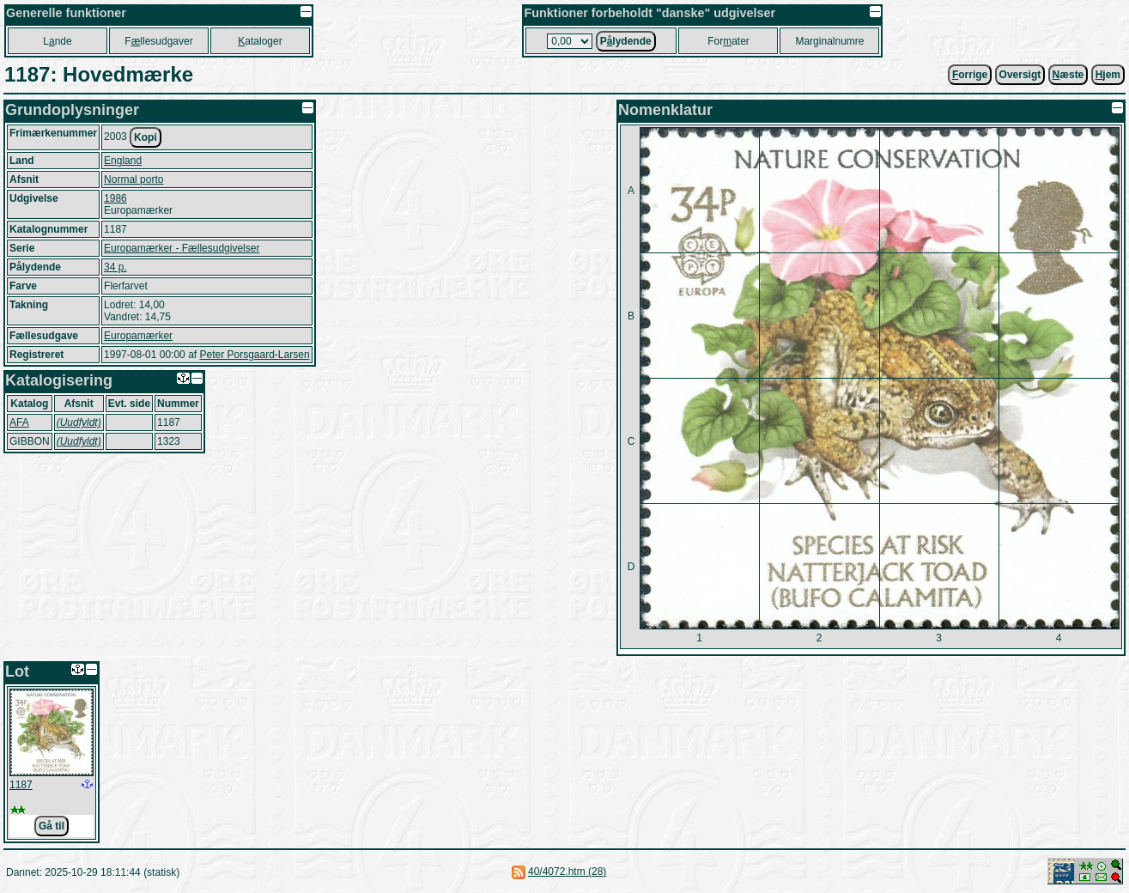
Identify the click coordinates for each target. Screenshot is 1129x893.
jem (1108, 75)
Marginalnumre (829, 41)
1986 (115, 198)
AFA (19, 422)
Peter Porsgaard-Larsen (254, 355)
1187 (21, 785)
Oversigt (1020, 75)
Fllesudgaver (158, 41)
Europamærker (138, 336)
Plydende (626, 41)
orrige (969, 75)
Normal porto (133, 179)
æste (1068, 75)
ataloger (260, 41)
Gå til (51, 826)
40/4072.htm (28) (567, 872)
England (123, 161)
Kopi (145, 137)
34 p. (115, 267)
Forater (728, 41)
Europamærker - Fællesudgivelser (181, 248)
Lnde (57, 41)
